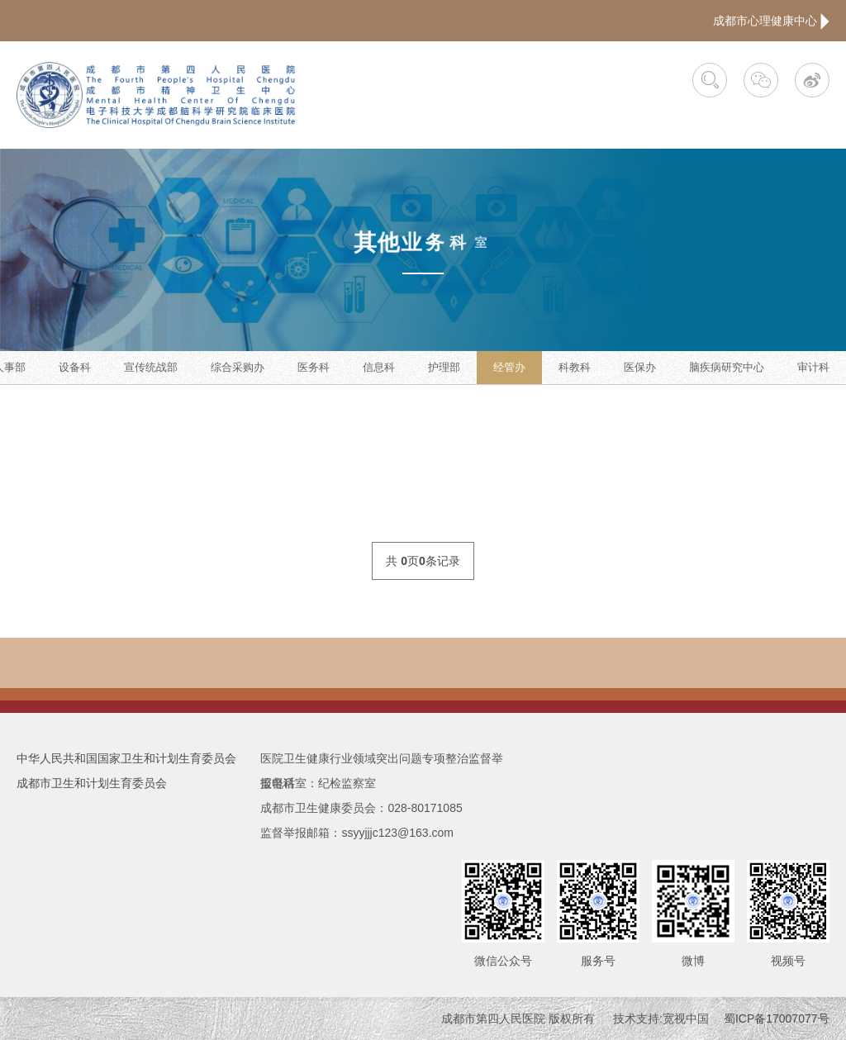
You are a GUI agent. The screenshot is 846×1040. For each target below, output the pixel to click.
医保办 (640, 367)
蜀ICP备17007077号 (776, 1018)
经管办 (509, 367)
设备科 (75, 367)
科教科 (574, 367)
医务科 (313, 367)
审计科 (813, 367)
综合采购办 (237, 367)
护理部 (444, 367)
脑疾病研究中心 (726, 367)
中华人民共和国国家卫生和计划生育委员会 (126, 758)
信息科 (379, 367)
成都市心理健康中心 (771, 20)
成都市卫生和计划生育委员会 (92, 783)
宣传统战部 (151, 367)
